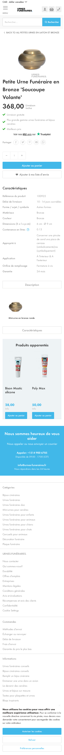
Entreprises (8, 581)
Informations (9, 658)
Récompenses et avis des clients (19, 600)
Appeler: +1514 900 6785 (32, 452)
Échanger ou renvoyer (14, 634)
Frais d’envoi (9, 644)
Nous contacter (11, 561)
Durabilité (7, 571)
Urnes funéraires (11, 500)
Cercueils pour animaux (15, 534)
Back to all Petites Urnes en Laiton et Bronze (32, 32)
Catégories (9, 487)
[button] (15, 2)
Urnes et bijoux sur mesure (16, 690)
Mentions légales (12, 585)
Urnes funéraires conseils (16, 666)
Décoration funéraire (13, 539)
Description (32, 285)
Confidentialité (10, 605)
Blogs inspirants (11, 700)
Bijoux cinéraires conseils (16, 671)
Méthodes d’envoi (12, 629)
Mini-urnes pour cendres (15, 509)
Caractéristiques (32, 330)
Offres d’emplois (11, 576)
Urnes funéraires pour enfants (18, 514)
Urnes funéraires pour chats (17, 529)
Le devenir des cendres (15, 685)
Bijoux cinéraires (11, 495)
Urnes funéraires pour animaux (19, 519)
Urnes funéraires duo (14, 504)
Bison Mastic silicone (13, 390)
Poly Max (38, 388)
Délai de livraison (12, 639)
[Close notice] (59, 719)
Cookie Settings (11, 610)
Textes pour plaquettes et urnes (19, 695)
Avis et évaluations (12, 595)
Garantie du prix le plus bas (17, 649)
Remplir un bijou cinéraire (16, 676)
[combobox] (22, 22)
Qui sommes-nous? (13, 566)
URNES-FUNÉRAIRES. (14, 553)
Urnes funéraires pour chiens (18, 524)
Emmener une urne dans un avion (20, 680)
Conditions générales (14, 590)
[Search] (51, 22)
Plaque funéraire (11, 544)
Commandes (9, 621)
